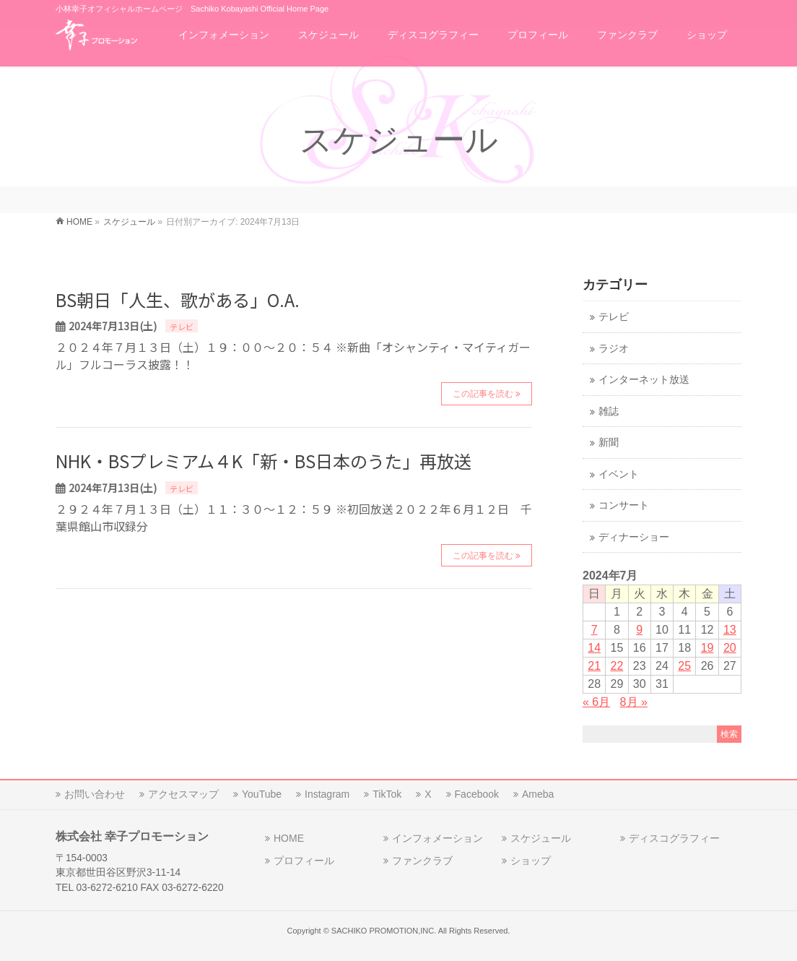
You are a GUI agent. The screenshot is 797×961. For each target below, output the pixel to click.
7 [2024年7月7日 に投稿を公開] (594, 630)
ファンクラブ (422, 860)
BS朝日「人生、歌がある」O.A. (178, 299)
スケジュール (540, 838)
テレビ (181, 326)
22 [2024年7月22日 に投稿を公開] (617, 666)
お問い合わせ (94, 794)
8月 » (634, 702)
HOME (289, 838)
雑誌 (608, 411)
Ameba (538, 794)
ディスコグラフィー (674, 838)
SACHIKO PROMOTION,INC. (383, 930)
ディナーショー (633, 537)
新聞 (608, 442)
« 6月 (596, 702)
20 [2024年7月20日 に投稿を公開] (729, 648)
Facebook (477, 794)
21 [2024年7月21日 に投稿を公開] (594, 666)
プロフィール (304, 860)
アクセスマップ (183, 794)
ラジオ (613, 348)
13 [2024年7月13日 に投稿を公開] (729, 630)
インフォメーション (437, 838)
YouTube (262, 794)
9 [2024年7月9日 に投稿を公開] (639, 630)
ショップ (530, 860)
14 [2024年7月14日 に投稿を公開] (594, 648)
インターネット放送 (643, 379)
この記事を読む (483, 394)
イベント (618, 474)
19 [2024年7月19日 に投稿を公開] (707, 648)
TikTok (387, 794)
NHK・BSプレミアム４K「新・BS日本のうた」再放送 (263, 460)
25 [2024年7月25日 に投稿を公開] (684, 666)
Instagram (327, 794)
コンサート (623, 505)
